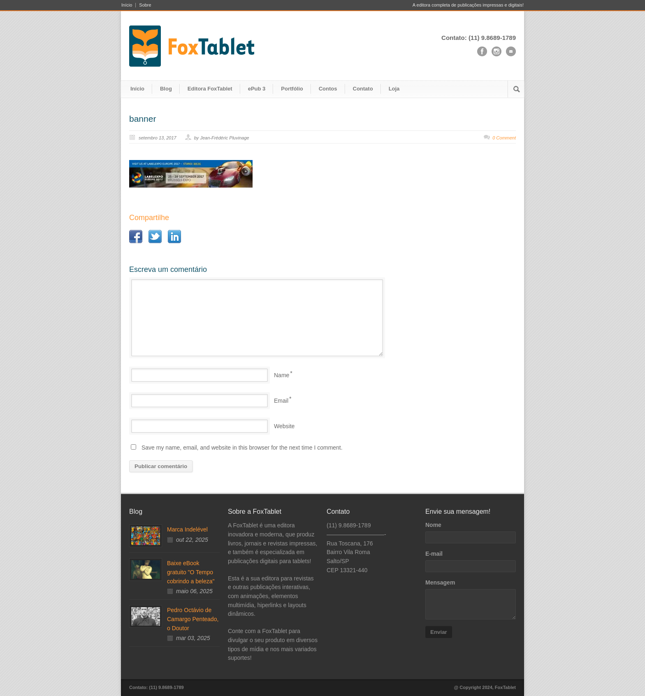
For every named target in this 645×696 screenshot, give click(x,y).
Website (284, 426)
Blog (166, 89)
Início (126, 5)
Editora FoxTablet (210, 89)
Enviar (438, 632)
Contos (328, 89)
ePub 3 (257, 89)
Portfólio (292, 89)
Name (281, 375)
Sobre (145, 5)
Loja (394, 89)
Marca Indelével (187, 529)
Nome (433, 525)
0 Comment (504, 137)
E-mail (434, 553)
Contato (363, 89)
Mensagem (440, 582)
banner (142, 118)
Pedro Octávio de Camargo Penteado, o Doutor (192, 619)
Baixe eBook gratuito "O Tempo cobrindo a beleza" (191, 572)
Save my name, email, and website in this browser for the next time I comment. (242, 447)
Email (281, 400)
